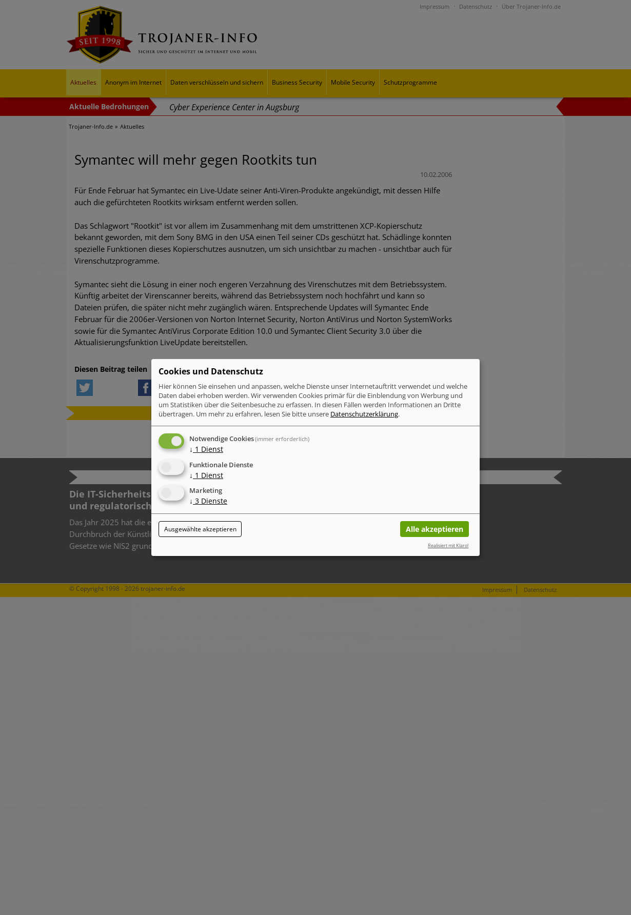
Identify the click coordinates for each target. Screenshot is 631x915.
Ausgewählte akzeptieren (200, 529)
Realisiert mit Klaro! (448, 545)
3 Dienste (208, 501)
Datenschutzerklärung (364, 414)
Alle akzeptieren (434, 529)
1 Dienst (206, 449)
